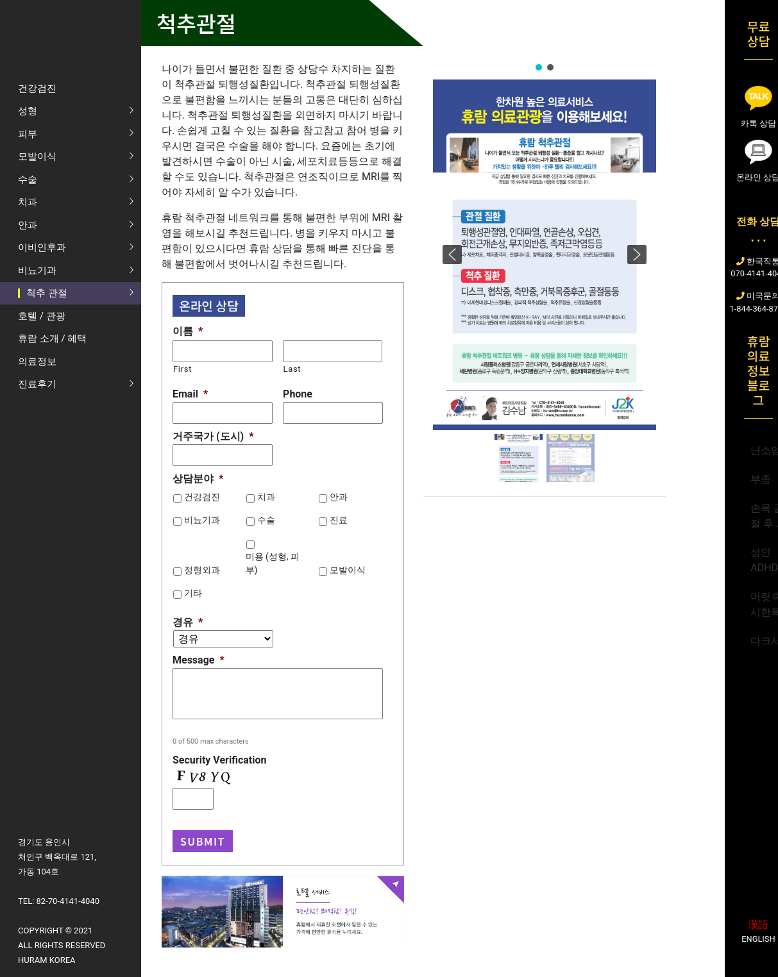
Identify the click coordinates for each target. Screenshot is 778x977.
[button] (539, 67)
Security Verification (219, 760)
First (182, 369)
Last (292, 369)
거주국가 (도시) (213, 436)
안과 (339, 497)
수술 (266, 520)
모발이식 (348, 570)
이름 (188, 331)
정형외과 (202, 570)
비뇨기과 (202, 520)
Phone (297, 394)
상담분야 (198, 478)
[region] (544, 273)
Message (198, 660)
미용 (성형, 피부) (273, 563)
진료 (339, 520)
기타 (193, 593)
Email (190, 394)
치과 (266, 497)
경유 (188, 622)
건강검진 (202, 497)
